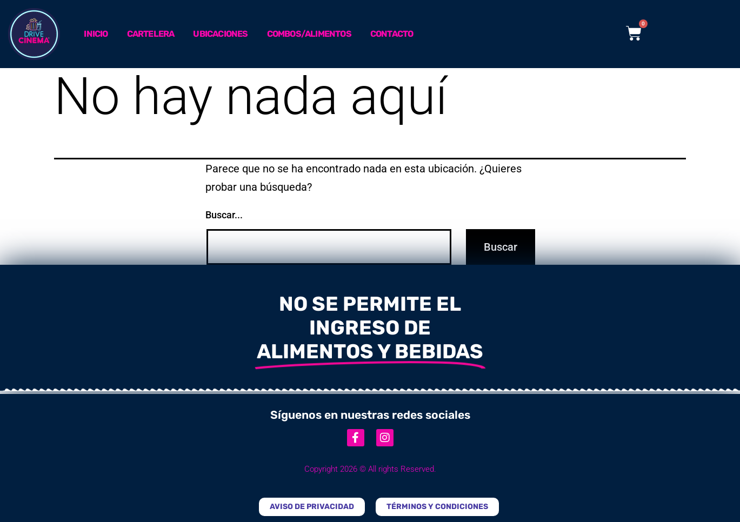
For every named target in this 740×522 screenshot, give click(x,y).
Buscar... (224, 214)
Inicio (96, 34)
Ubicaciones (220, 34)
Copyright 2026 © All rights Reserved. (370, 469)
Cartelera (151, 34)
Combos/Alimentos (309, 34)
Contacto (392, 34)
